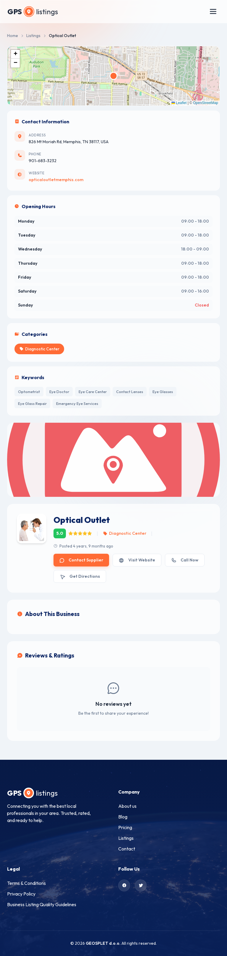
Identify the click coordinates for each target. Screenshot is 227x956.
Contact (126, 849)
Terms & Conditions (26, 883)
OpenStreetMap (205, 103)
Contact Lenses (129, 391)
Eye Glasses (163, 391)
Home (12, 35)
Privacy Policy (21, 894)
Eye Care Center (93, 391)
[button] (15, 54)
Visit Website (137, 560)
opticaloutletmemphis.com (56, 179)
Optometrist (29, 391)
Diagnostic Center (124, 533)
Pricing (125, 827)
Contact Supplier (81, 560)
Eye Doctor (59, 391)
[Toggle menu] (213, 11)
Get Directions (80, 576)
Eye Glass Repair (32, 403)
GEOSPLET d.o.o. (103, 943)
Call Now (184, 560)
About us (127, 806)
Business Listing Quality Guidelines (41, 904)
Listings (33, 35)
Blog (122, 817)
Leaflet (179, 103)
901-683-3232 (42, 160)
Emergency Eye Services (77, 403)
